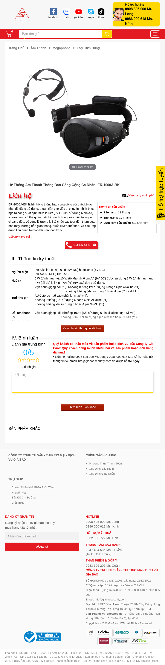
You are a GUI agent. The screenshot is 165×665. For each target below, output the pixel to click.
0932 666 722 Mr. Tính (102, 538)
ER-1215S (40, 656)
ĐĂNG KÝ (42, 546)
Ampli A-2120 (74, 656)
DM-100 (90, 652)
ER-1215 (25, 656)
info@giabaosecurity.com (94, 361)
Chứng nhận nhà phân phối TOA (33, 487)
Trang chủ (16, 48)
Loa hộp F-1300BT (17, 652)
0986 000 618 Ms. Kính (124, 356)
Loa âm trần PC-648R (128, 656)
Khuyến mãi (19, 492)
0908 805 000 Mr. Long (90, 356)
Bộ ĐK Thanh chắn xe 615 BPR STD (106, 660)
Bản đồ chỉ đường (24, 497)
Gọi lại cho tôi (84, 245)
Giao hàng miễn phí (140, 195)
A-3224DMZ (122, 652)
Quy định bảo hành (101, 468)
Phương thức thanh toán (105, 463)
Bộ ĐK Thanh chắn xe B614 (63, 660)
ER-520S (76, 652)
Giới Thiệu (18, 502)
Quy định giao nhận (102, 473)
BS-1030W (56, 656)
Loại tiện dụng (88, 48)
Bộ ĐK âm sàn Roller (145, 660)
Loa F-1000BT (40, 652)
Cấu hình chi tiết (19, 236)
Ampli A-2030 (60, 652)
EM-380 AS (105, 652)
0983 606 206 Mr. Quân (103, 565)
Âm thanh (38, 48)
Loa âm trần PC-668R (98, 656)
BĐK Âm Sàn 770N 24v (28, 660)
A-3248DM (139, 652)
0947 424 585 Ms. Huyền (104, 550)
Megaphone (61, 48)
